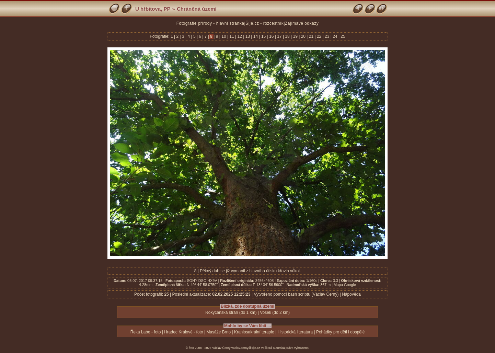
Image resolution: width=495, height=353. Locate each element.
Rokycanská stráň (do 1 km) (230, 312)
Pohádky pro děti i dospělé (340, 332)
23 (327, 36)
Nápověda (351, 294)
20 (303, 36)
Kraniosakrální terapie (254, 332)
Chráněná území (197, 9)
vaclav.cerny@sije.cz (245, 348)
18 (287, 36)
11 (231, 36)
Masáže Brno (218, 332)
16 (271, 36)
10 (223, 36)
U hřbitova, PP (153, 9)
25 (342, 36)
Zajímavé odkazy (302, 23)
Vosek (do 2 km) (275, 312)
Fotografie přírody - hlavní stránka (210, 23)
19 (295, 36)
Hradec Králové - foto (183, 332)
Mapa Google (345, 285)
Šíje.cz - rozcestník (264, 23)
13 (247, 36)
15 (263, 36)
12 (239, 36)
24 (335, 36)
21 (311, 36)
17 (279, 36)
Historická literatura (295, 332)
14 (255, 36)
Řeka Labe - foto (145, 332)
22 (319, 36)
